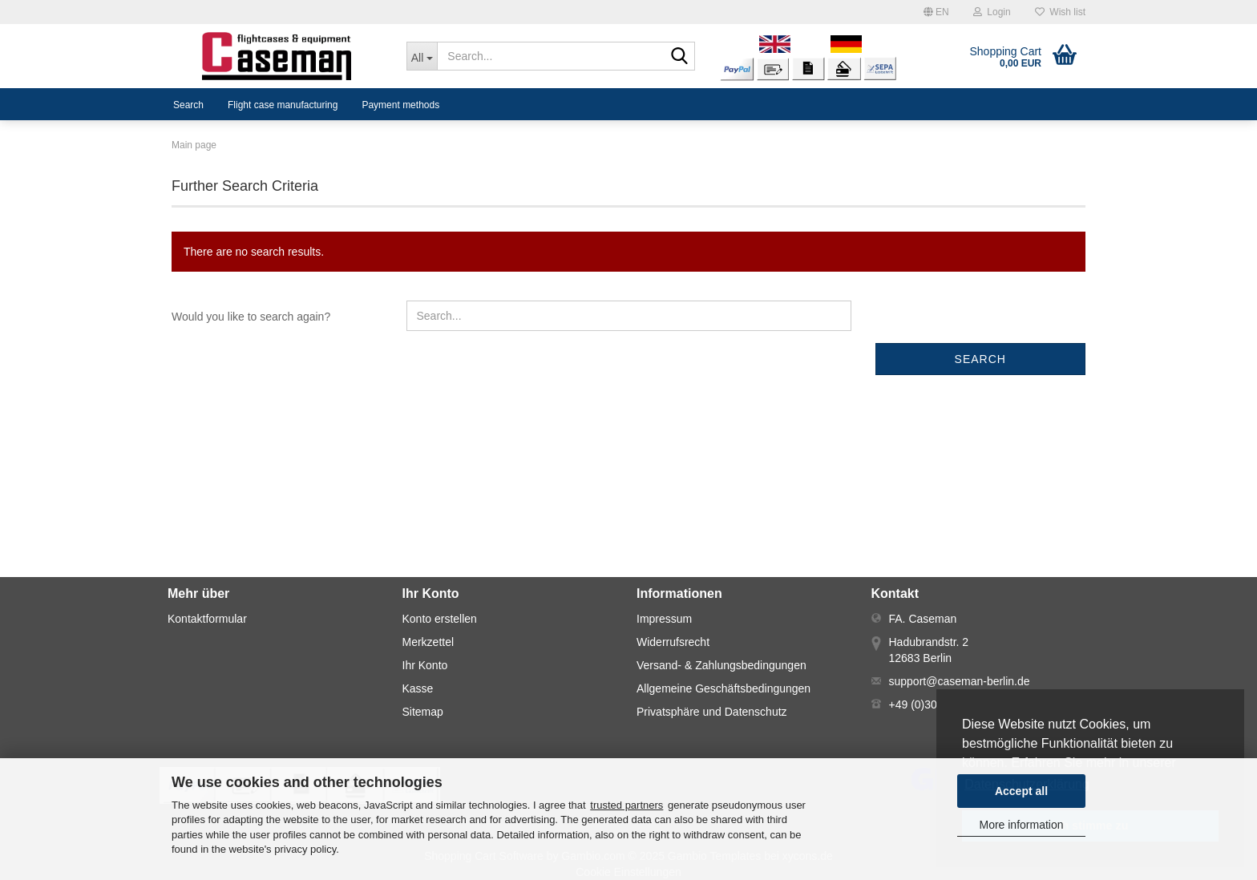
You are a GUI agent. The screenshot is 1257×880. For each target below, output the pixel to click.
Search (188, 105)
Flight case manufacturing (282, 105)
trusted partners (626, 805)
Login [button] (992, 12)
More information (1021, 824)
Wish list (1060, 12)
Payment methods (400, 105)
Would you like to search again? (251, 316)
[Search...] (422, 56)
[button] (936, 12)
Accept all (1021, 791)
